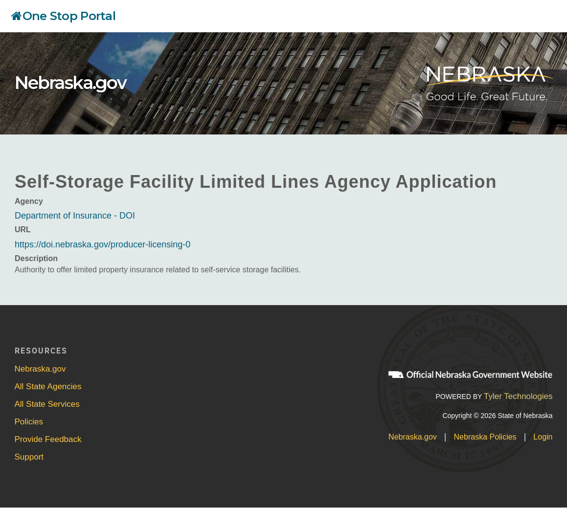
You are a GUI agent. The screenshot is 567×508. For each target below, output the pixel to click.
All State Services (47, 404)
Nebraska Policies (485, 437)
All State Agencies (48, 386)
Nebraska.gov (70, 82)
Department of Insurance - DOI (75, 216)
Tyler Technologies (518, 396)
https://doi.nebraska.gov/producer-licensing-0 (102, 244)
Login (542, 437)
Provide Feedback (48, 439)
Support (29, 457)
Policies (29, 421)
